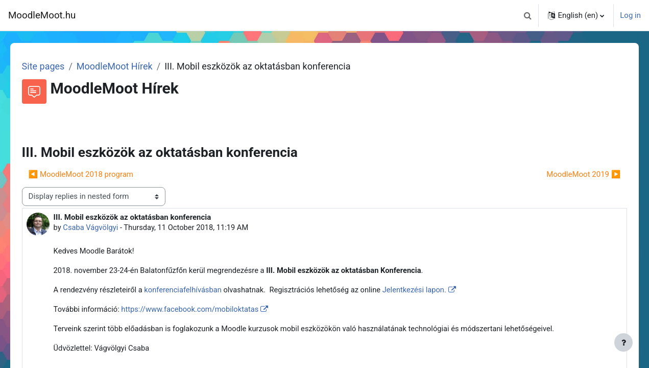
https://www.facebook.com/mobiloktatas (207, 310)
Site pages (57, 66)
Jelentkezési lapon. (437, 290)
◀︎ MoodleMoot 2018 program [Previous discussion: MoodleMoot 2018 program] (95, 174)
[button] (527, 15)
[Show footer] (623, 342)
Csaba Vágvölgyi (106, 227)
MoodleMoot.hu (42, 15)
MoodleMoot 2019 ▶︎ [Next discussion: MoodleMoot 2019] (569, 174)
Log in (630, 15)
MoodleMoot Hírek (129, 66)
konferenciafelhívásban (201, 290)
